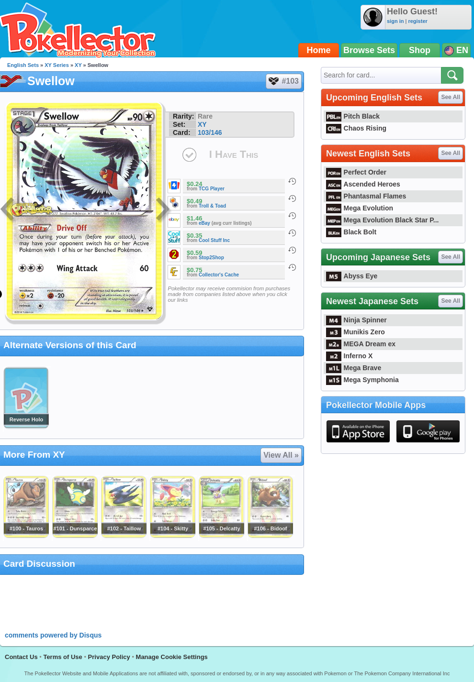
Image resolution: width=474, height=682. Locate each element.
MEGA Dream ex (360, 344)
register (417, 21)
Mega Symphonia (362, 380)
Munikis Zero (355, 332)
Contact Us (21, 656)
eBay (204, 223)
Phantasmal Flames (366, 196)
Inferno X (349, 356)
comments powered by (53, 635)
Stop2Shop (211, 257)
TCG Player (212, 188)
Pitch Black (353, 116)
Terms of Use (62, 656)
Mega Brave (353, 368)
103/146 (210, 132)
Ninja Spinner (356, 320)
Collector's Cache (219, 274)
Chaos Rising (356, 128)
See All (450, 97)
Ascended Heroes (363, 184)
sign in (395, 21)
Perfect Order (356, 172)
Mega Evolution (359, 208)
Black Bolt (351, 232)
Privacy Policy (109, 656)
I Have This (233, 154)
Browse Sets (369, 50)
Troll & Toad (212, 206)
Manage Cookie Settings (172, 656)
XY (78, 65)
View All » (281, 455)
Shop (419, 50)
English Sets (23, 65)
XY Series (57, 65)
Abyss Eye (351, 276)
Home (319, 50)
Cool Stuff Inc (214, 240)
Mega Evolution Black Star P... (382, 220)
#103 (283, 81)
